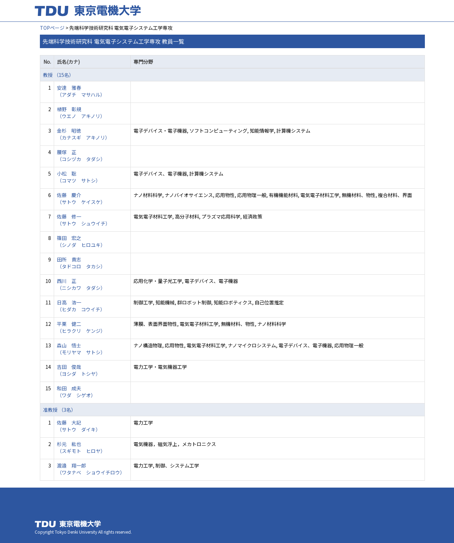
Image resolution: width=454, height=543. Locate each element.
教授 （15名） (58, 74)
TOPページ (52, 27)
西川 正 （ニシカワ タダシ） (81, 284)
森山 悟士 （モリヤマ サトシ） (81, 349)
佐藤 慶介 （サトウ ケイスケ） (81, 198)
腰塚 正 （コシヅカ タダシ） (81, 155)
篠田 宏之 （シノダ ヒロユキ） (81, 241)
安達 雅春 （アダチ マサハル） (81, 91)
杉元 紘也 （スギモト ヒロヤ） (81, 447)
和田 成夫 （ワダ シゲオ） (76, 392)
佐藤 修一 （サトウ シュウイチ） (83, 220)
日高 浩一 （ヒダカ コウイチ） (81, 306)
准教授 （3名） (59, 409)
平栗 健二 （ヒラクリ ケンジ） (81, 327)
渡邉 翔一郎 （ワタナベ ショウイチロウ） (91, 469)
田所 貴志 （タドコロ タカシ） (81, 263)
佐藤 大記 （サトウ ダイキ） (79, 426)
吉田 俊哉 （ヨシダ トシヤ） (79, 370)
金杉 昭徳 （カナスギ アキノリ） (83, 134)
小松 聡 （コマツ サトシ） (79, 177)
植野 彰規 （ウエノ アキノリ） (81, 112)
